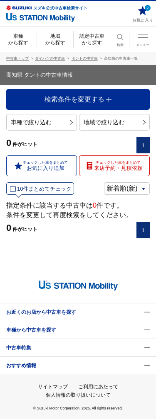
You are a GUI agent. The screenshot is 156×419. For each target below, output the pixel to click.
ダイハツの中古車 (50, 58)
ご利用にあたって (98, 387)
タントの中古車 (85, 58)
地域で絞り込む (115, 122)
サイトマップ (53, 387)
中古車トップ (17, 58)
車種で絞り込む (42, 122)
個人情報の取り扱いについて (78, 395)
